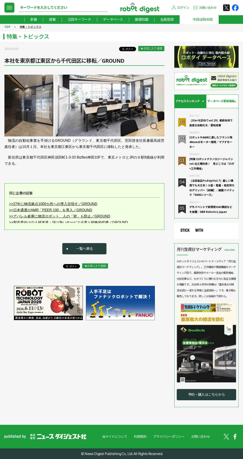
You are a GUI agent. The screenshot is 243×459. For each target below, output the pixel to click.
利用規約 (140, 436)
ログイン (183, 8)
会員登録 (167, 19)
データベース (113, 19)
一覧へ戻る (84, 248)
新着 (33, 19)
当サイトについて (114, 436)
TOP (7, 27)
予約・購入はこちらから (206, 394)
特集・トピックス (30, 27)
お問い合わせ (207, 8)
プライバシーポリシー (168, 436)
